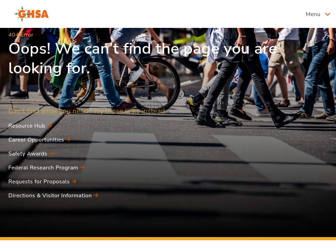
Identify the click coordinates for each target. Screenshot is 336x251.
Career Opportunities (39, 140)
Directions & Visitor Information (53, 195)
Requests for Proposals (42, 181)
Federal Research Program (46, 168)
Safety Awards (31, 154)
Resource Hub (30, 126)
